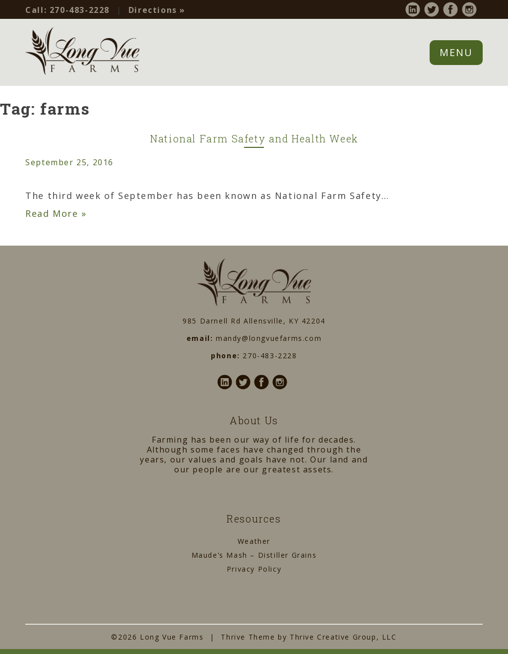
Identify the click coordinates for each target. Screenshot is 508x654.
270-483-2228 (67, 9)
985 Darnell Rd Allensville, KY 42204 (254, 321)
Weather (254, 541)
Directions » (157, 9)
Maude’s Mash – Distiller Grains (254, 555)
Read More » (56, 213)
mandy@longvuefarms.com (268, 338)
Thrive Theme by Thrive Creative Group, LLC (308, 637)
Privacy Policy (254, 569)
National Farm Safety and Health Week (254, 138)
